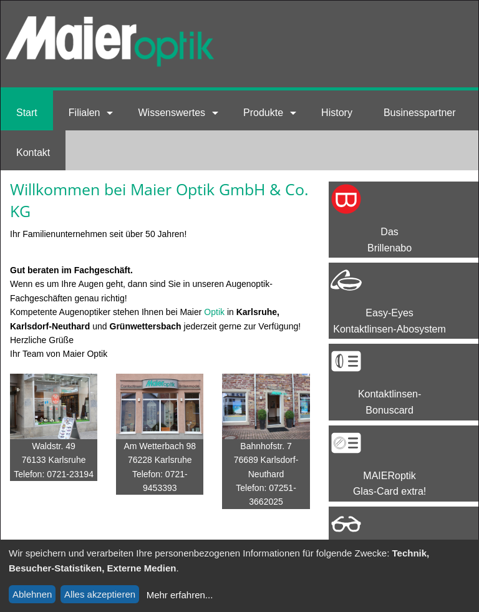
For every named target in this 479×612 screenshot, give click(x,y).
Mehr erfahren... (180, 595)
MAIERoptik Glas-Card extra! (389, 483)
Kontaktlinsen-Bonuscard (389, 402)
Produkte (263, 112)
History (336, 112)
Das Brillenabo (389, 239)
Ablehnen (32, 594)
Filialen (84, 112)
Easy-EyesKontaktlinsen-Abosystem (389, 321)
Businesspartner (420, 112)
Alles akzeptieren (99, 594)
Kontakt (33, 152)
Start (26, 112)
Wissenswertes (171, 112)
